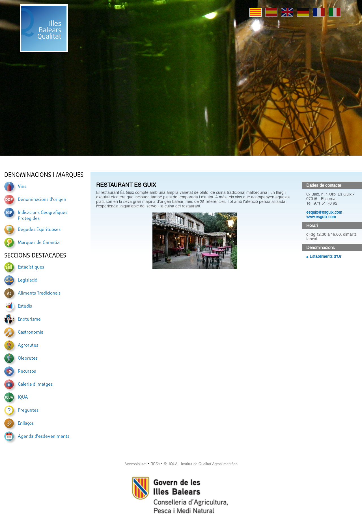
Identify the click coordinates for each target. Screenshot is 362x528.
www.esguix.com (321, 216)
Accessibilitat (135, 464)
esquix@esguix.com (324, 212)
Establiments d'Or (325, 256)
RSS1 (155, 464)
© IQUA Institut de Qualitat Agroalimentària (201, 464)
